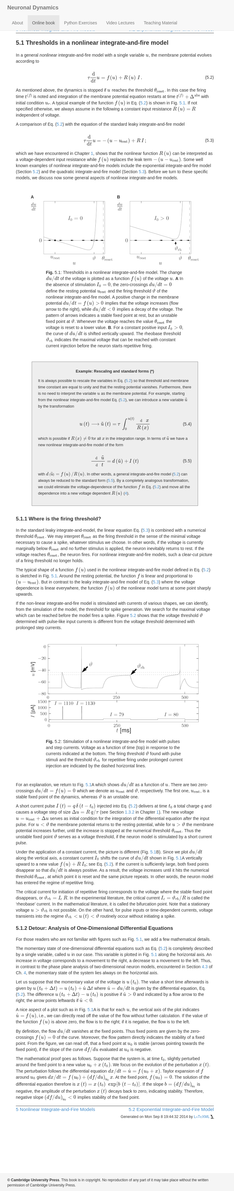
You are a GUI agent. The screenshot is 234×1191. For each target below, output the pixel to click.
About (17, 22)
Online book (43, 22)
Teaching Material (160, 22)
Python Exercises (80, 22)
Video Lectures (120, 22)
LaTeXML (204, 1117)
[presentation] (147, 55)
